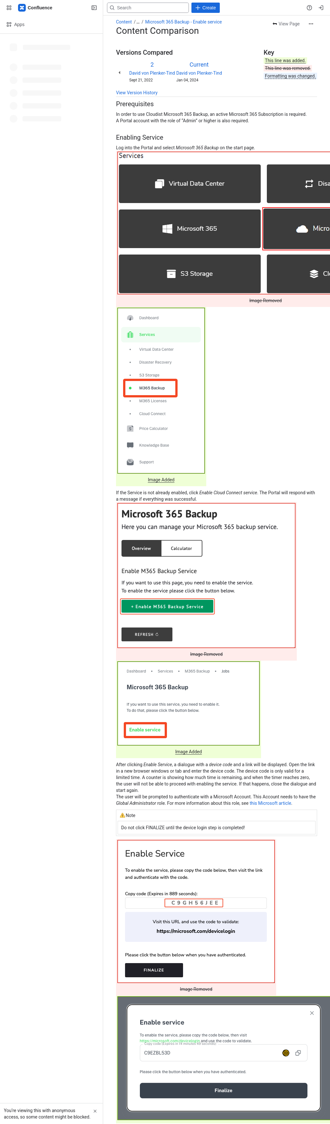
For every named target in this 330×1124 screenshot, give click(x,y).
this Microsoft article (270, 803)
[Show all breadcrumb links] (138, 22)
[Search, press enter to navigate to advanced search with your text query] (162, 8)
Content (124, 21)
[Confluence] (35, 8)
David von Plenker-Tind (152, 73)
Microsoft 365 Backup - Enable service (183, 21)
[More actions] (311, 24)
